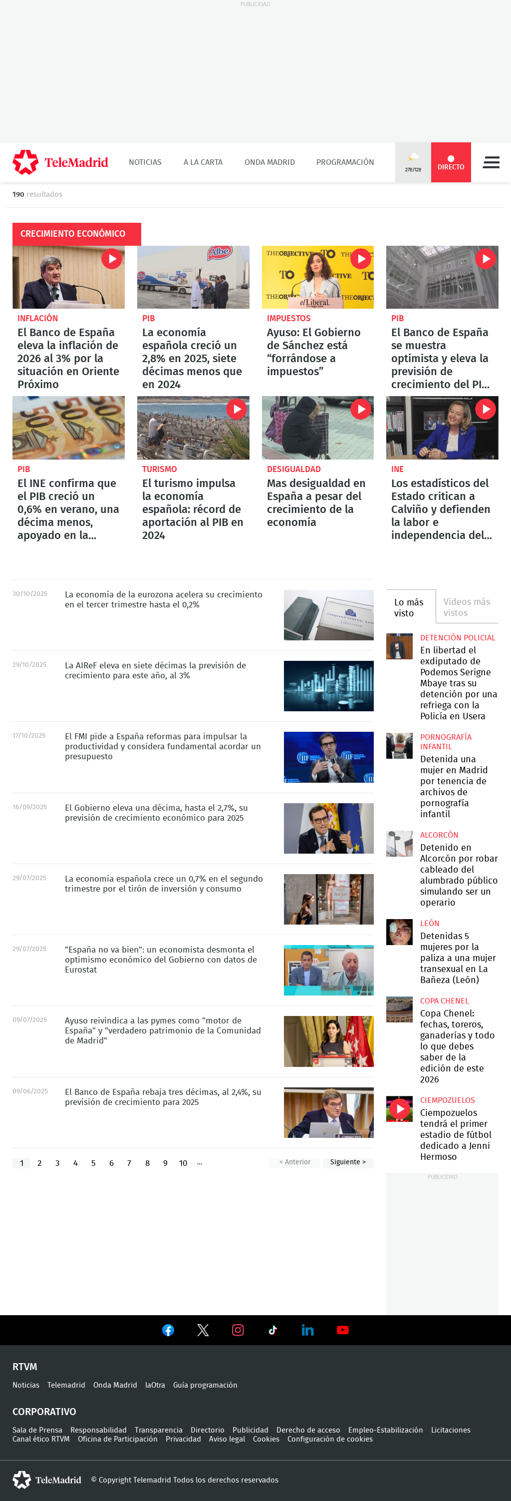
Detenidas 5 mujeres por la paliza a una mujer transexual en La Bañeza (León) (399, 932)
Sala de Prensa (37, 1430)
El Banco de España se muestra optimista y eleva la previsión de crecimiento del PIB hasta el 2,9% (442, 277)
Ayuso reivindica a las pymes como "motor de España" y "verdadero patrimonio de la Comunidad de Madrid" (329, 1041)
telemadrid (46, 1480)
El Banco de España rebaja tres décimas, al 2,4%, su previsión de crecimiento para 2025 (329, 1112)
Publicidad (250, 1430)
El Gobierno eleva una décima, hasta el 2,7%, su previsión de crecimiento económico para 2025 (329, 828)
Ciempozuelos (447, 1100)
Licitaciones (451, 1430)
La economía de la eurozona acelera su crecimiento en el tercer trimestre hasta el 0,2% (329, 615)
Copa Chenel (444, 1001)
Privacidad (183, 1439)
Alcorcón (439, 835)
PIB (148, 318)
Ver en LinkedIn (308, 1330)
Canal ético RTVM (41, 1439)
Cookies (266, 1439)
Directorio (208, 1430)
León (430, 924)
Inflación (37, 318)
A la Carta (203, 162)
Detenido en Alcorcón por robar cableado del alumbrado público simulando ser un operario (399, 844)
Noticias (145, 162)
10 (183, 1163)
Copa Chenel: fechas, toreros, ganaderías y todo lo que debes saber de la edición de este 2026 (399, 1009)
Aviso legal (227, 1439)
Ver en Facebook (168, 1332)
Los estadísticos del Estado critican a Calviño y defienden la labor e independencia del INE (442, 427)
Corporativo (44, 1412)
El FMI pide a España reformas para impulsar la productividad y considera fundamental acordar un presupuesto (329, 757)
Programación (345, 162)
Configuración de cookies (330, 1439)
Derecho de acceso (308, 1430)
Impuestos (289, 318)
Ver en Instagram (238, 1330)
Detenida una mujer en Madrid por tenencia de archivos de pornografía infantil (399, 746)
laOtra (155, 1385)
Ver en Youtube (343, 1330)
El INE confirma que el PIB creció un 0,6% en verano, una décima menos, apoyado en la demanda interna (68, 427)
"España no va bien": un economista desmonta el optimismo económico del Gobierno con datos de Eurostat (329, 970)
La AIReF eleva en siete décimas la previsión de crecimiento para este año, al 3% (329, 686)
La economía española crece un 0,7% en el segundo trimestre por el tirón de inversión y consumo (329, 899)
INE (397, 469)
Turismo (159, 469)
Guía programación (205, 1385)
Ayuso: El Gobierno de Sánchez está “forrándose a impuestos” (318, 277)
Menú (491, 162)
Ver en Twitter (203, 1332)
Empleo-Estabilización (385, 1430)
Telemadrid (66, 1385)
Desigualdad (294, 469)
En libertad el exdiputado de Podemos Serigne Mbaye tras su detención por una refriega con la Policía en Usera (399, 646)
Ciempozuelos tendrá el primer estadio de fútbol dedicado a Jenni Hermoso (399, 1109)
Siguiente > (348, 1162)
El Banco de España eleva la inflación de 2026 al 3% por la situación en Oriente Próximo (68, 277)
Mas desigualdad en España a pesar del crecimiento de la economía (318, 427)
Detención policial (458, 638)
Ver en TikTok (273, 1332)
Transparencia (159, 1430)
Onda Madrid (270, 162)
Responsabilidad (98, 1430)
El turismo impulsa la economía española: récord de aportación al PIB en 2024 (193, 427)
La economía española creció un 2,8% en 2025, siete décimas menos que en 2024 (193, 277)
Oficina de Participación (118, 1439)
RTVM (24, 1367)
